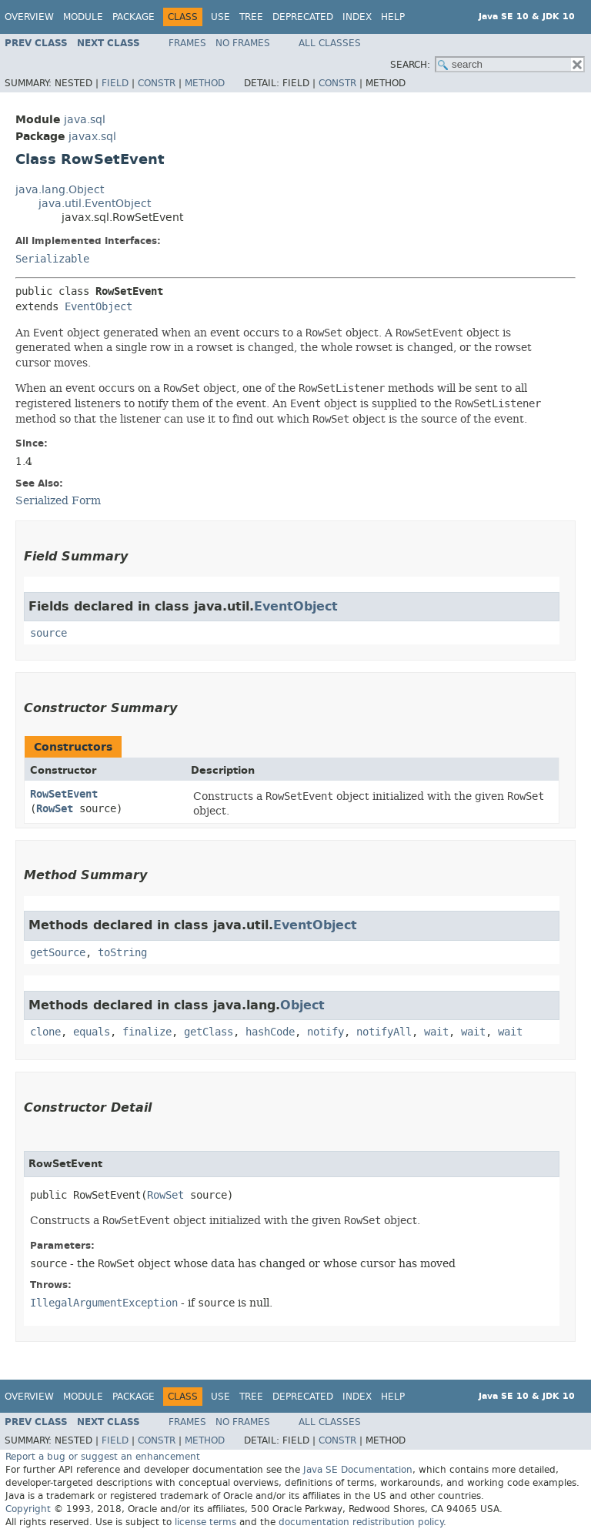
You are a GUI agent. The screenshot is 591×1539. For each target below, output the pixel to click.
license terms (205, 1522)
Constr (156, 83)
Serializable (52, 259)
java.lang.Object (59, 189)
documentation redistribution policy (361, 1522)
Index (357, 17)
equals (91, 1032)
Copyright (28, 1509)
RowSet (54, 808)
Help (393, 17)
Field (115, 83)
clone (45, 1032)
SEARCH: (410, 64)
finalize (147, 1032)
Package (133, 17)
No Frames (242, 43)
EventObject (98, 306)
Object (302, 1005)
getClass (208, 1032)
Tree (251, 17)
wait (436, 1032)
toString (122, 952)
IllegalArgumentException (104, 1303)
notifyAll (384, 1032)
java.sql (84, 119)
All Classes (330, 43)
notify (325, 1032)
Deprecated (302, 17)
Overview (29, 17)
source (48, 633)
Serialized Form (58, 500)
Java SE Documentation (357, 1469)
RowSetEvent (64, 794)
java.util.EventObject (94, 203)
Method (205, 83)
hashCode (270, 1032)
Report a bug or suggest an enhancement (102, 1456)
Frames (187, 43)
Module (83, 17)
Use (220, 17)
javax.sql (92, 136)
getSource (57, 952)
